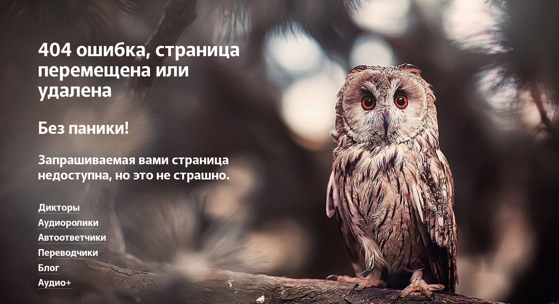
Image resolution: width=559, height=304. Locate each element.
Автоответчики (72, 236)
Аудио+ (54, 281)
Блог (49, 267)
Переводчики (68, 251)
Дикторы (59, 206)
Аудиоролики (68, 221)
